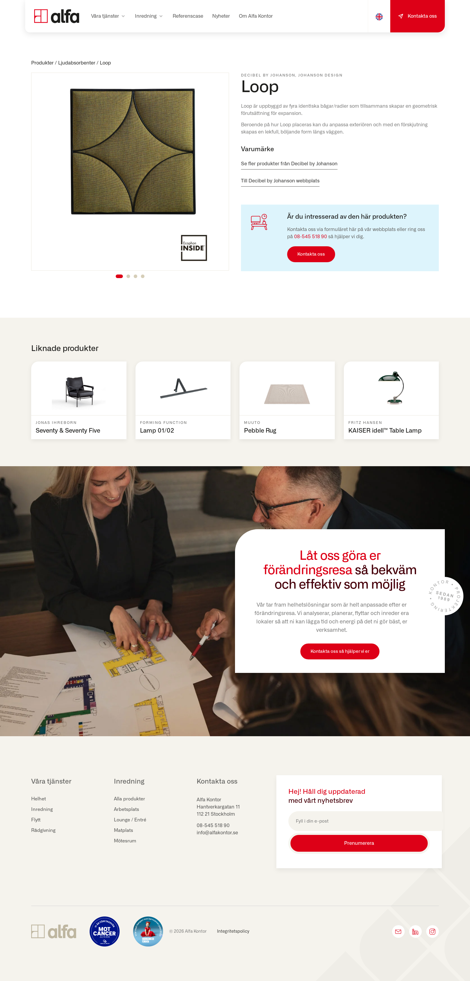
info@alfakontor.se (217, 832)
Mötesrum (125, 841)
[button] (108, 16)
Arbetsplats (126, 809)
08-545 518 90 (310, 236)
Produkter (42, 63)
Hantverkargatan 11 (218, 807)
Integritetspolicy (233, 930)
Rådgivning (43, 830)
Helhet (38, 799)
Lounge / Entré (130, 820)
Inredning (42, 809)
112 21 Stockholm (216, 814)
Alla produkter (130, 799)
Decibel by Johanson (268, 75)
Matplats (123, 830)
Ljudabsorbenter (76, 63)
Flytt (36, 820)
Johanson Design (320, 75)
